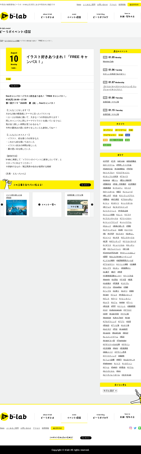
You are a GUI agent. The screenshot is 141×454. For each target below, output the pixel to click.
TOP (1, 41)
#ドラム (130, 367)
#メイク (117, 364)
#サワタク (128, 310)
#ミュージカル (118, 245)
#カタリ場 (125, 325)
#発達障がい (126, 268)
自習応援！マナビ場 (111, 102)
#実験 (128, 226)
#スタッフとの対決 (110, 176)
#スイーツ (107, 238)
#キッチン (130, 245)
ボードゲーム (120, 130)
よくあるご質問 (89, 5)
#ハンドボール (127, 203)
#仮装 (130, 280)
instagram (130, 428)
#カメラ (106, 302)
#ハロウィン (127, 364)
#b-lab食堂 (123, 329)
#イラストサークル (110, 218)
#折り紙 (126, 249)
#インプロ (107, 291)
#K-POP (111, 234)
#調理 (105, 257)
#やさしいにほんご (127, 253)
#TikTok (130, 169)
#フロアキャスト (123, 173)
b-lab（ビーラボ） (13, 16)
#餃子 (113, 272)
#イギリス (107, 245)
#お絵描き (107, 283)
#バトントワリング (110, 222)
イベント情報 (74, 17)
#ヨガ (105, 310)
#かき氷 (116, 238)
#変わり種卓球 (126, 180)
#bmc (118, 371)
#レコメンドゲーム (110, 337)
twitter (135, 428)
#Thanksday (121, 341)
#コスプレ (125, 283)
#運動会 (106, 199)
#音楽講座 (124, 348)
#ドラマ (128, 215)
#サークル (107, 287)
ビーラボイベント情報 (12, 41)
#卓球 (105, 314)
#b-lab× (106, 295)
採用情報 (122, 5)
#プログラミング (109, 322)
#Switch (114, 367)
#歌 (104, 234)
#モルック (107, 226)
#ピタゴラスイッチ (120, 207)
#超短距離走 (131, 161)
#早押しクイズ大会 (123, 165)
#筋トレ (115, 180)
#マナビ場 (125, 314)
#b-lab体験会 (120, 169)
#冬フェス (107, 207)
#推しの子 (107, 196)
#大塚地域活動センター (112, 276)
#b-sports (106, 333)
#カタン (116, 268)
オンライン (108, 130)
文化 (127, 140)
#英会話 (106, 325)
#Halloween (107, 364)
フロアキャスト (110, 135)
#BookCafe (116, 333)
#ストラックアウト (126, 196)
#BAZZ (125, 333)
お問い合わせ (102, 5)
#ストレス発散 (109, 215)
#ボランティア (115, 241)
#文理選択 (132, 184)
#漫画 (131, 291)
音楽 (131, 130)
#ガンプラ (107, 268)
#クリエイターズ (129, 241)
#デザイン (126, 344)
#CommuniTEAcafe (110, 253)
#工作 (113, 161)
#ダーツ (114, 299)
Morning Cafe (108, 61)
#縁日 (118, 192)
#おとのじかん (109, 371)
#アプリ (121, 322)
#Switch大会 (108, 169)
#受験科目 (107, 184)
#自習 (128, 322)
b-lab (8, 79)
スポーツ (107, 145)
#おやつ (124, 291)
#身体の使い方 (118, 226)
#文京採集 (107, 348)
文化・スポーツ (116, 140)
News (79, 5)
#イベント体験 (122, 264)
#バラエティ (118, 188)
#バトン (106, 203)
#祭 (104, 249)
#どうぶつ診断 (109, 360)
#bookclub (107, 318)
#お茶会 (115, 280)
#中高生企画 (123, 211)
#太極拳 (133, 264)
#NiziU (115, 348)
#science (106, 180)
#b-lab (127, 318)
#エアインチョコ (109, 230)
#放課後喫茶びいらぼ (124, 260)
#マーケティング (109, 356)
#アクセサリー (109, 264)
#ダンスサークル (127, 238)
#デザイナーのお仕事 (111, 344)
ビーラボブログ (101, 17)
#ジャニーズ (128, 192)
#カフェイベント (114, 249)
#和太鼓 (106, 306)
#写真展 (116, 283)
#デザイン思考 (120, 352)
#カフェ (114, 302)
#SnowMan (117, 287)
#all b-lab (121, 161)
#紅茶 (105, 241)
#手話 (115, 329)
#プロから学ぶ (127, 199)
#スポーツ (115, 203)
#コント (119, 215)
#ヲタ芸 (123, 280)
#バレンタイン (125, 299)
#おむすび (107, 329)
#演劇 (126, 287)
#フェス (114, 295)
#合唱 (120, 230)
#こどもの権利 (109, 260)
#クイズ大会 (128, 276)
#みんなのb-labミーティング (120, 257)
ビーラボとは (47, 17)
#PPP (113, 306)
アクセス (113, 5)
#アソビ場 (115, 325)
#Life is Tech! (118, 318)
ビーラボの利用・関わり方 (127, 17)
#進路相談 (107, 188)
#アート (129, 302)
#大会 (115, 196)
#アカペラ (124, 176)
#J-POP (106, 161)
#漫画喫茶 (131, 306)
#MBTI (118, 360)
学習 (105, 140)
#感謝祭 (121, 356)
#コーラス (129, 230)
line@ (139, 428)
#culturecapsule (115, 310)
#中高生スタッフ (125, 295)
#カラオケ (120, 234)
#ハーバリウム (125, 222)
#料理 (120, 272)
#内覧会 (122, 367)
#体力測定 (115, 199)
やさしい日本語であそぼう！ (114, 74)
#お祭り (116, 291)
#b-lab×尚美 (114, 314)
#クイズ (128, 188)
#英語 (122, 337)
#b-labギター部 (109, 341)
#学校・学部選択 (119, 184)
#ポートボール (109, 192)
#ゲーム (106, 367)
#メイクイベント (109, 211)
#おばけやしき (129, 360)
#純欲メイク (108, 352)
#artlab (122, 302)
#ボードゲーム (109, 165)
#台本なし (130, 234)
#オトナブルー (109, 173)
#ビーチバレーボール (111, 375)
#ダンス (106, 299)
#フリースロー (125, 218)
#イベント (122, 306)
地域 (127, 135)
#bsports (106, 280)
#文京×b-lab (126, 375)
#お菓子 (106, 272)
